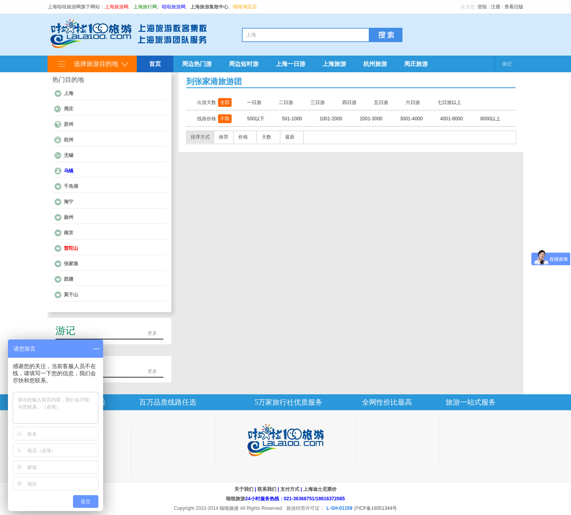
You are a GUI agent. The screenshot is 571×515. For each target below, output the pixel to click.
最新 (290, 137)
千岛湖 (71, 186)
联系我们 (266, 489)
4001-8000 (451, 119)
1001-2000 (331, 119)
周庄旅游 (416, 63)
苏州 (68, 124)
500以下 (255, 119)
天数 (266, 137)
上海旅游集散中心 (209, 7)
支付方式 (289, 489)
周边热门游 (197, 63)
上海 (68, 93)
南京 (68, 232)
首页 (155, 63)
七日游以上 (449, 102)
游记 (507, 64)
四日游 (349, 102)
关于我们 (243, 489)
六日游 (413, 102)
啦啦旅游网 (174, 7)
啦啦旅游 (235, 498)
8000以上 (490, 119)
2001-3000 (371, 119)
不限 (225, 119)
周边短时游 (244, 63)
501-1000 (292, 119)
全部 (225, 102)
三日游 (317, 102)
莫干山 (71, 294)
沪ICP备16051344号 (375, 508)
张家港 (71, 263)
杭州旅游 (375, 63)
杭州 (68, 140)
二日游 (286, 102)
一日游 (254, 102)
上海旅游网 (116, 7)
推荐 (223, 137)
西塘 (68, 279)
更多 (152, 333)
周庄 (68, 109)
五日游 (381, 102)
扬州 (68, 217)
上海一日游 (290, 63)
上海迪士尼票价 (320, 489)
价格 (243, 137)
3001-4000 (411, 119)
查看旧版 (513, 7)
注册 (495, 7)
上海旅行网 (145, 7)
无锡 (68, 155)
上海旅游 (334, 63)
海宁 (68, 201)
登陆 (482, 7)
